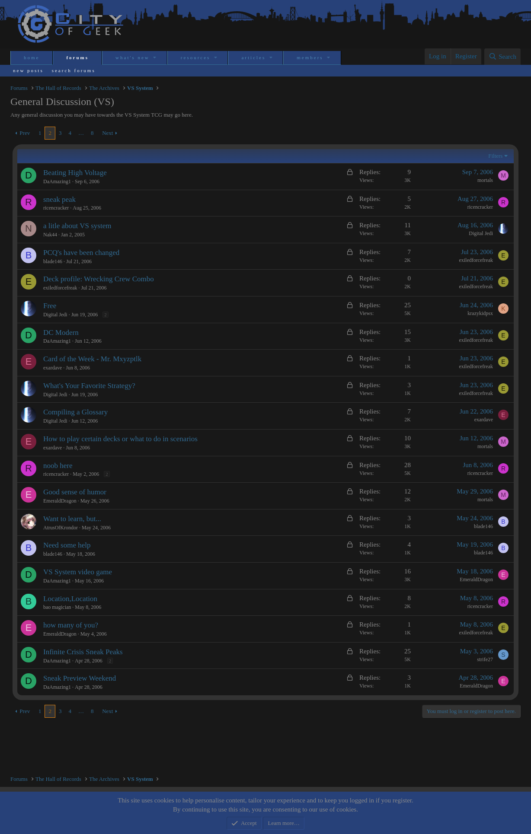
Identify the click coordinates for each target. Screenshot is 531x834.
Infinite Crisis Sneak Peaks (83, 652)
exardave (52, 368)
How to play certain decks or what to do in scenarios (120, 439)
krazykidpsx (480, 313)
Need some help (67, 545)
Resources (196, 57)
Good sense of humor (74, 492)
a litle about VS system (77, 226)
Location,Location (70, 599)
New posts (28, 70)
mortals (485, 180)
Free (49, 306)
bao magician (57, 607)
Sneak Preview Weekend (79, 678)
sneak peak (59, 199)
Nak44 (50, 235)
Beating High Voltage (75, 173)
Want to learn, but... (72, 519)
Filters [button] (495, 156)
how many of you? (70, 625)
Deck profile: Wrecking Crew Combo (98, 279)
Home (31, 57)
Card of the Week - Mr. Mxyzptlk (92, 359)
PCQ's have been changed (81, 252)
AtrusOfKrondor (60, 528)
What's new (132, 57)
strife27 (485, 659)
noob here (58, 466)
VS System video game (77, 572)
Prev (24, 133)
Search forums (74, 70)
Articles (253, 57)
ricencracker (56, 208)
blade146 (52, 261)
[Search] (502, 56)
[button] (155, 57)
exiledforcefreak (476, 260)
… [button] (81, 133)
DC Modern (61, 332)
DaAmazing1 (57, 181)
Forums (77, 57)
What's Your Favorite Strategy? (89, 386)
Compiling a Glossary (75, 412)
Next (107, 133)
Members (310, 57)
